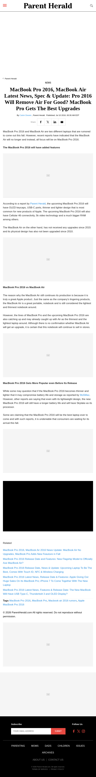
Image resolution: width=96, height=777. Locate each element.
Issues (80, 746)
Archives (48, 752)
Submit (58, 731)
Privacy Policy (57, 769)
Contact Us (55, 760)
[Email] (62, 122)
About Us (39, 760)
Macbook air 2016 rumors (62, 600)
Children (64, 746)
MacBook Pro (39, 600)
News (48, 82)
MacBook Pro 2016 (20, 600)
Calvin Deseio (26, 115)
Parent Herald (10, 79)
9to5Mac (85, 395)
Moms (35, 746)
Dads (48, 746)
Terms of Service (40, 769)
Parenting (18, 746)
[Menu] (5, 5)
